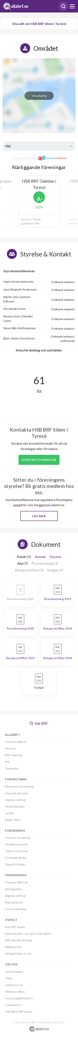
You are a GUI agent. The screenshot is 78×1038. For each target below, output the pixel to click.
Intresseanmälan (16, 909)
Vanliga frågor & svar (18, 953)
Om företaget (14, 971)
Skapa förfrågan (15, 864)
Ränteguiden (13, 889)
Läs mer (39, 516)
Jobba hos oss (14, 985)
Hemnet (10, 748)
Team (8, 978)
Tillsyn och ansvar (16, 851)
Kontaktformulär (39, 459)
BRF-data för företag (18, 940)
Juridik (9, 813)
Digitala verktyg (15, 800)
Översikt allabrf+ (16, 742)
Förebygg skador (16, 857)
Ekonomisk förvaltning (19, 786)
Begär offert (13, 819)
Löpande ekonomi (16, 793)
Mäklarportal (13, 947)
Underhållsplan (14, 806)
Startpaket (12, 768)
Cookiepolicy (13, 1005)
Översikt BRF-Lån (16, 882)
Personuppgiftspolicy (19, 998)
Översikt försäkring (17, 837)
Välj (7, 146)
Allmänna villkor (15, 991)
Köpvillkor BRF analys (18, 1011)
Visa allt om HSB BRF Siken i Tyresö (39, 24)
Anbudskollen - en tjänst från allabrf (28, 933)
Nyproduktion (14, 902)
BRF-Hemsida (13, 755)
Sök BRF (39, 723)
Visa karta (39, 96)
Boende (40, 557)
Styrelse (55, 557)
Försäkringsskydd (16, 844)
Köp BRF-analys (15, 927)
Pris (7, 761)
